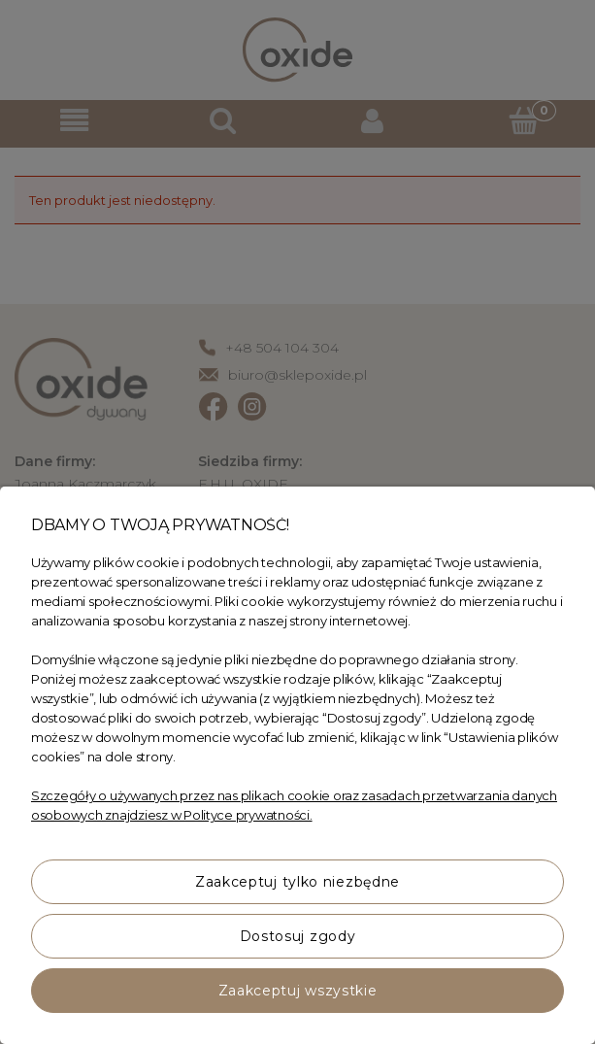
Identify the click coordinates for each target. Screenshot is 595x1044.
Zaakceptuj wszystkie (298, 990)
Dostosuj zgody (298, 936)
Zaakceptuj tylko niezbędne (297, 882)
